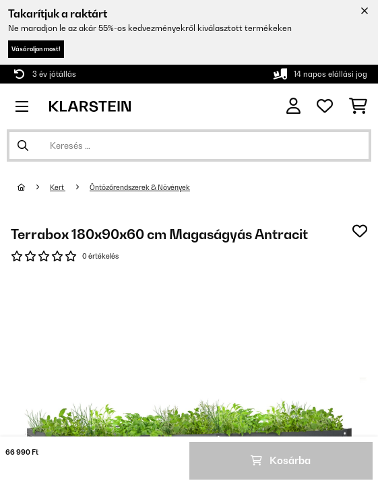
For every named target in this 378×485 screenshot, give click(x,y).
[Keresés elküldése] (23, 145)
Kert (57, 187)
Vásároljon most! (36, 49)
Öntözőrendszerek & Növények (140, 187)
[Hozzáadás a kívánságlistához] (359, 231)
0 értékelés (100, 256)
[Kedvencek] (325, 106)
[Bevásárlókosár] (358, 106)
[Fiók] (293, 106)
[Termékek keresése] (189, 145)
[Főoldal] (34, 187)
